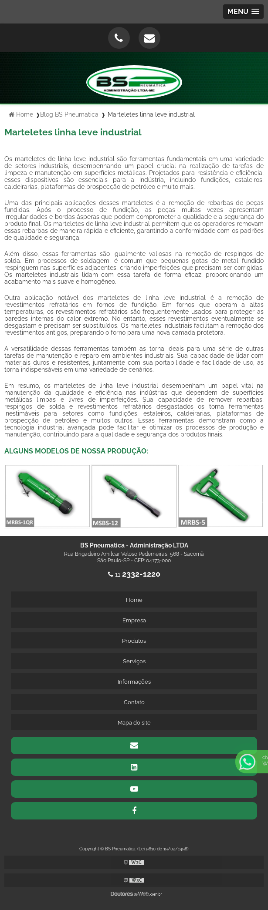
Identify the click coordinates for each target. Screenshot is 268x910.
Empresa (134, 620)
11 (134, 574)
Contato (134, 702)
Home (134, 600)
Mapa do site (134, 722)
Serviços (134, 661)
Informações (134, 681)
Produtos (134, 641)
